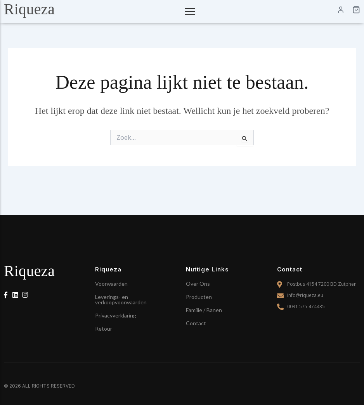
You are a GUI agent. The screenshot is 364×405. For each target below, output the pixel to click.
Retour (103, 328)
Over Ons (198, 283)
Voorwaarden (111, 283)
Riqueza (29, 9)
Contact (196, 323)
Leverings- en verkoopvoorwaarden (121, 299)
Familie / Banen (204, 310)
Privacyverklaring (115, 315)
